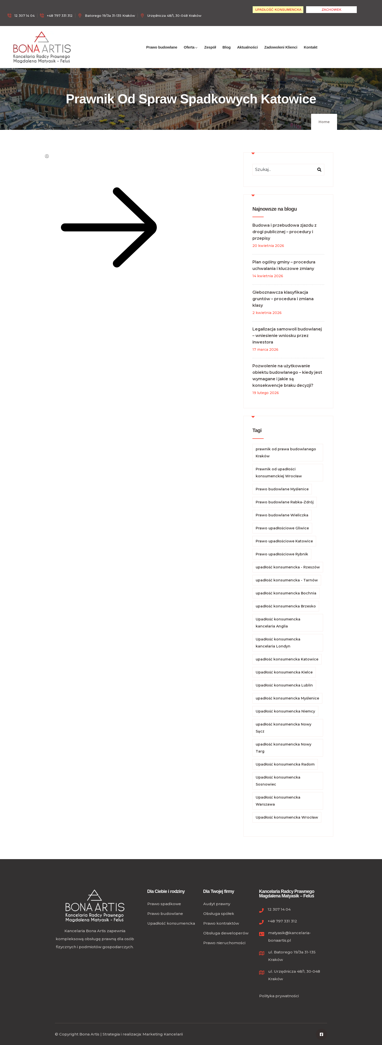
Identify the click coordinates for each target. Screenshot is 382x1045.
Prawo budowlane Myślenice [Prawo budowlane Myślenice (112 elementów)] (282, 489)
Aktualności (247, 52)
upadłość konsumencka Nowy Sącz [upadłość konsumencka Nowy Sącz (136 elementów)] (283, 728)
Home (324, 122)
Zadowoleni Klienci (280, 52)
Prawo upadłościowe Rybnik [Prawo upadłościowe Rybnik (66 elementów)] (282, 554)
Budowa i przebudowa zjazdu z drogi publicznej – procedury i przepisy (284, 232)
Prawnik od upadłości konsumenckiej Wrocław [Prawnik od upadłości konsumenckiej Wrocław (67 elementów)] (279, 472)
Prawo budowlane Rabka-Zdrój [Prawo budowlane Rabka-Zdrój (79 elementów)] (285, 502)
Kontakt (310, 52)
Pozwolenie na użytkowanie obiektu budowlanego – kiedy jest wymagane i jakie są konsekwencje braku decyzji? (287, 376)
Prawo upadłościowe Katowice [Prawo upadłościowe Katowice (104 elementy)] (284, 541)
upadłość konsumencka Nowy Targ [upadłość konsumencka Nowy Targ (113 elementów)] (283, 748)
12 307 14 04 (279, 909)
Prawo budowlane (161, 52)
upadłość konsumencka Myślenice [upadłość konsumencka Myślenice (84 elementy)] (287, 698)
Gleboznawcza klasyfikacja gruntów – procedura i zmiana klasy (283, 299)
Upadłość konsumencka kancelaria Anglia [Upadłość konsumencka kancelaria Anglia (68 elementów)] (278, 622)
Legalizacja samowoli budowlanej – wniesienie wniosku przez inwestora (287, 335)
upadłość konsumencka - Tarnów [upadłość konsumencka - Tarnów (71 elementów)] (287, 580)
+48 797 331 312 (282, 921)
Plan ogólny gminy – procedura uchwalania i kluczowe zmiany (283, 265)
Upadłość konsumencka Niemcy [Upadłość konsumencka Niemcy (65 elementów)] (285, 711)
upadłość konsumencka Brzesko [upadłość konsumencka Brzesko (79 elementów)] (286, 606)
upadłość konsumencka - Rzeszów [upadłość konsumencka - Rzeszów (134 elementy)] (288, 567)
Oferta (191, 52)
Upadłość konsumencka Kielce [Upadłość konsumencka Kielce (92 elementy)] (284, 672)
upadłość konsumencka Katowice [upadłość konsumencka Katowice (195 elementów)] (287, 659)
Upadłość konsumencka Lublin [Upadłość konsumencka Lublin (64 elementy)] (284, 685)
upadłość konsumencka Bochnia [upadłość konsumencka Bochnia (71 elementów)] (286, 593)
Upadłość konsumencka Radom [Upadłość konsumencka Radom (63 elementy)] (285, 764)
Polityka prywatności (279, 995)
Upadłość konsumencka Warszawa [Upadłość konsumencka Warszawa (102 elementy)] (278, 801)
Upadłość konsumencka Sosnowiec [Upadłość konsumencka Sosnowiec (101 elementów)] (278, 781)
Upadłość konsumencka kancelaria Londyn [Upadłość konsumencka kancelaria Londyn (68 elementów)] (278, 642)
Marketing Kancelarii (163, 1034)
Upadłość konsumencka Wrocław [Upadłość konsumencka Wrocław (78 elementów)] (287, 817)
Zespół (210, 52)
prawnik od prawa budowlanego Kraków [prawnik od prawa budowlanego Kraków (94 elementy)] (286, 452)
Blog (226, 52)
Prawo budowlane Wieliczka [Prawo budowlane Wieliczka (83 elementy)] (282, 515)
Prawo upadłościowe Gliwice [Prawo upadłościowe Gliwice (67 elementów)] (282, 528)
